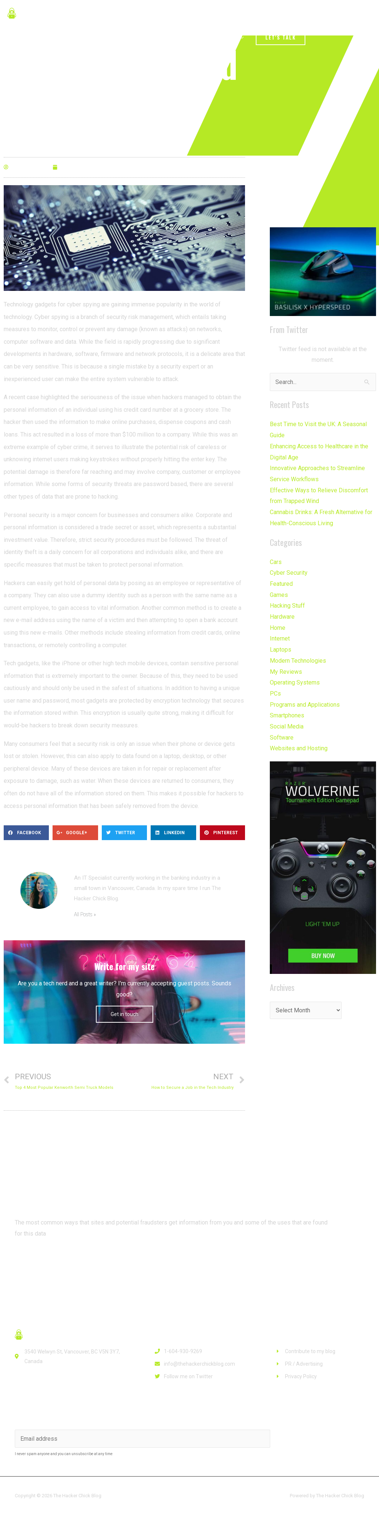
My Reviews (286, 671)
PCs (275, 693)
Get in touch (124, 1014)
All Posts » (85, 914)
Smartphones (287, 715)
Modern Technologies (298, 660)
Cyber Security (289, 572)
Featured (281, 583)
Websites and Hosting (299, 748)
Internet (280, 638)
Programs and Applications (305, 704)
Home (277, 627)
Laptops (280, 649)
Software (282, 737)
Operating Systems (295, 682)
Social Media (286, 726)
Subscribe (305, 1438)
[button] (44, 1261)
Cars (276, 561)
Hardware (282, 616)
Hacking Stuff (287, 605)
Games (279, 594)
